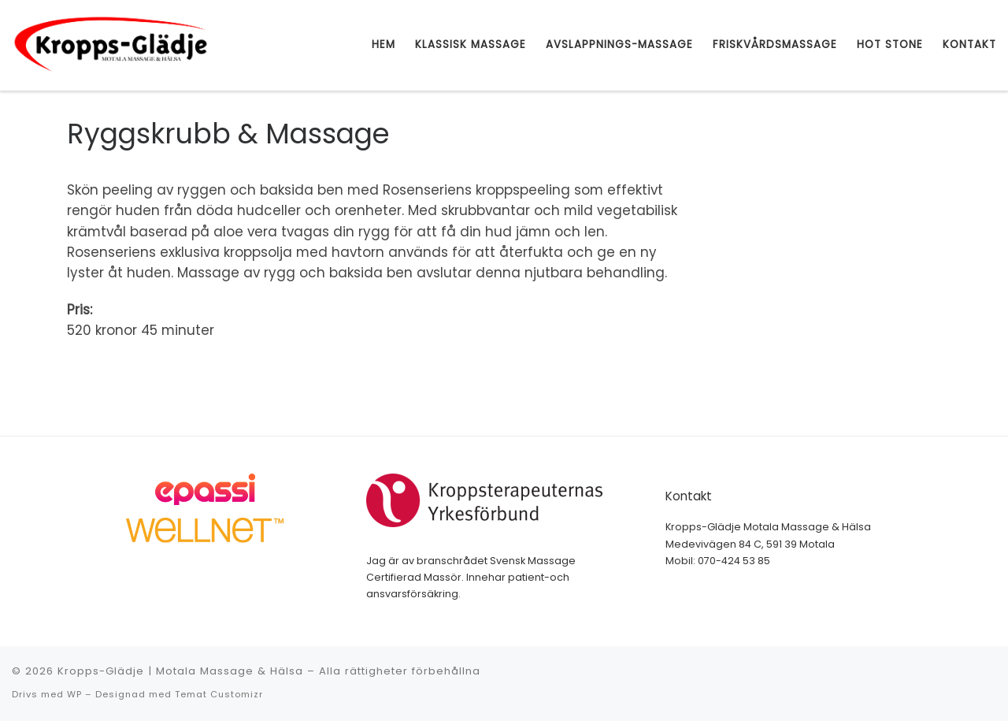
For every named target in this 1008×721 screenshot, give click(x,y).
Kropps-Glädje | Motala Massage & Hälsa (180, 670)
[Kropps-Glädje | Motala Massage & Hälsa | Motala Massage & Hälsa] (110, 43)
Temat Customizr (219, 694)
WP (74, 694)
